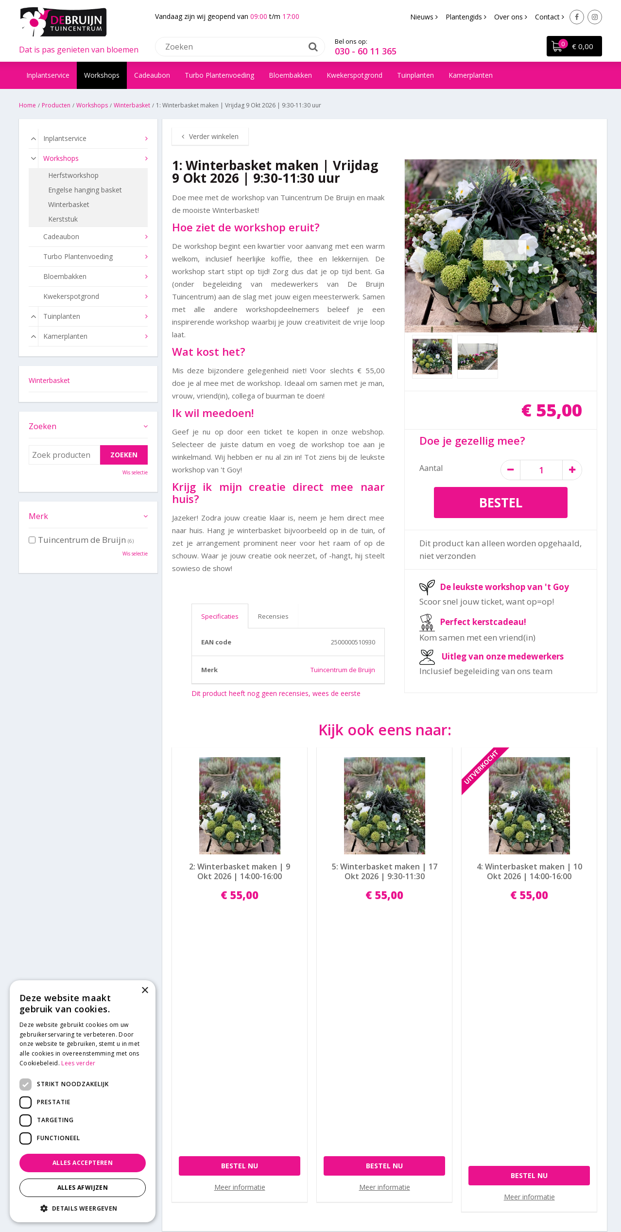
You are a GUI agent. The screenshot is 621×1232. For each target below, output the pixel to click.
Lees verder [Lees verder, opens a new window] (78, 1063)
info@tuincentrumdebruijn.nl (211, 1092)
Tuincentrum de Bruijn (342, 669)
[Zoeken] (240, 46)
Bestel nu (239, 934)
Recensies (273, 616)
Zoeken (42, 426)
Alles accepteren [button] (82, 1163)
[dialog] (82, 1101)
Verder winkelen (214, 136)
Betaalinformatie (341, 1054)
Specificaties (220, 616)
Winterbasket (49, 380)
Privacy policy (336, 1079)
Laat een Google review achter (532, 1054)
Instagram (594, 17)
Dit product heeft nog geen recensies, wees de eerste (276, 693)
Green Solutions (306, 1195)
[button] (82, 1208)
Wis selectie (135, 472)
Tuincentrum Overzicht (412, 1195)
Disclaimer (353, 1195)
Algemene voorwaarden (353, 1092)
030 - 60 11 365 (366, 51)
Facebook (576, 17)
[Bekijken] (574, 46)
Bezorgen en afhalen (348, 1067)
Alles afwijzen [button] (82, 1187)
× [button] (144, 990)
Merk (38, 516)
